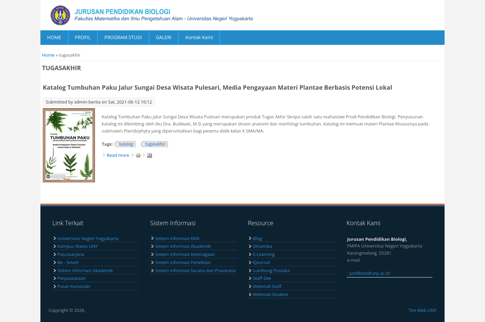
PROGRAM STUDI (123, 37)
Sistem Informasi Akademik (85, 270)
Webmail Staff (267, 286)
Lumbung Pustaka (271, 270)
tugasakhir (155, 144)
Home (48, 55)
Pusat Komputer (74, 286)
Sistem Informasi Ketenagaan (185, 254)
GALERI (164, 37)
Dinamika (262, 246)
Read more (118, 155)
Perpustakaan (72, 278)
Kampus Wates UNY (78, 246)
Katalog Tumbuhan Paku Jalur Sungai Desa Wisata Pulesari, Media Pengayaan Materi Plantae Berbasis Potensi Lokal (217, 87)
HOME (54, 37)
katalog (126, 144)
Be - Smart (68, 262)
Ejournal (261, 262)
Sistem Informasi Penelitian (183, 262)
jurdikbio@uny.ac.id (370, 273)
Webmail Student (270, 294)
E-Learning (263, 254)
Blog (257, 238)
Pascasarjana (71, 254)
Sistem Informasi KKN (177, 238)
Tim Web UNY (423, 310)
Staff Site (262, 278)
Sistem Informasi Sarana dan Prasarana (195, 270)
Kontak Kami (199, 37)
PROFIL (83, 37)
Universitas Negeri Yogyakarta (88, 238)
